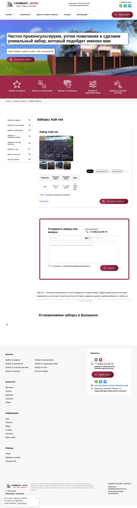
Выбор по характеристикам (96, 92)
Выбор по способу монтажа (122, 92)
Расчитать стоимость (115, 201)
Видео (8, 429)
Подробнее (22, 503)
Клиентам (10, 385)
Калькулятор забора (20, 59)
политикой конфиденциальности (76, 269)
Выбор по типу (13, 149)
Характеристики (102, 171)
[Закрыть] (36, 498)
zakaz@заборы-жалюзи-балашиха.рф (111, 389)
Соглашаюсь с (71, 269)
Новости (9, 426)
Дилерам (9, 398)
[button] (7, 87)
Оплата (9, 394)
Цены (90, 171)
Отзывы (67, 15)
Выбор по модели (17, 91)
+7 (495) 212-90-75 (125, 2)
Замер (8, 406)
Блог (7, 422)
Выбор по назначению (43, 91)
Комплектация (117, 171)
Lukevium (127, 487)
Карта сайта (11, 441)
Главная (9, 101)
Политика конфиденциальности (117, 491)
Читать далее (84, 304)
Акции (8, 457)
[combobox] (88, 238)
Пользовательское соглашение (115, 496)
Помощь (10, 451)
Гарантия (9, 402)
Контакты (9, 437)
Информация (82, 15)
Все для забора (13, 159)
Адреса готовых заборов (47, 15)
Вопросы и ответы (13, 461)
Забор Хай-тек (48, 131)
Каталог (9, 15)
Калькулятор (25, 15)
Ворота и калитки (14, 154)
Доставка (9, 391)
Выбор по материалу (69, 91)
